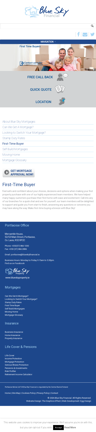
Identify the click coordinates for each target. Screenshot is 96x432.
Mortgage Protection (14, 362)
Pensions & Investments (16, 368)
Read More (70, 427)
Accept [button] (58, 427)
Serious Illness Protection (16, 365)
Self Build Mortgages (15, 149)
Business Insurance (14, 332)
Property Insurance (13, 338)
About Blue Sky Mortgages (18, 121)
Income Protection (13, 358)
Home (8, 393)
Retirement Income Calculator (18, 374)
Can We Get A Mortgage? (18, 127)
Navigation (47, 41)
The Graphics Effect (51, 401)
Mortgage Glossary (14, 160)
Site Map (16, 393)
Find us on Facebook (15, 263)
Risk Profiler (10, 371)
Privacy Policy (43, 393)
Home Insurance (12, 335)
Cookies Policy (29, 393)
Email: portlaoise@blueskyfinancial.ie (22, 254)
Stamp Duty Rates (13, 138)
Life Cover (9, 355)
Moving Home (11, 154)
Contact (54, 393)
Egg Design (85, 401)
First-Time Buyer (13, 143)
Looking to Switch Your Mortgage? (24, 132)
